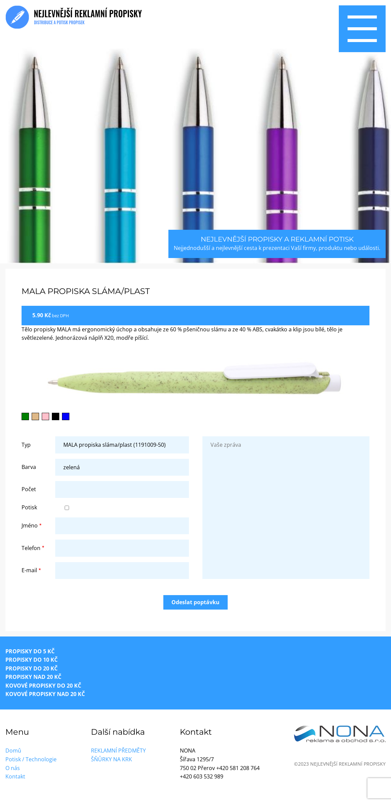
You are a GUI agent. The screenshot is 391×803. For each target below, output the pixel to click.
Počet (29, 489)
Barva (29, 467)
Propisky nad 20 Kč (33, 677)
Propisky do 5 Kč (30, 651)
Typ (26, 444)
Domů (13, 750)
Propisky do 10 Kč (31, 659)
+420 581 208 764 (238, 768)
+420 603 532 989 (201, 776)
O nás (12, 768)
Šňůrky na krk (111, 759)
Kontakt (15, 776)
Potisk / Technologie (31, 759)
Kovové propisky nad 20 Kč (45, 694)
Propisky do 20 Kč (31, 668)
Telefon (31, 548)
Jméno (30, 525)
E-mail (29, 570)
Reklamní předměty (118, 750)
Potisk (29, 507)
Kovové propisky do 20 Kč (43, 685)
